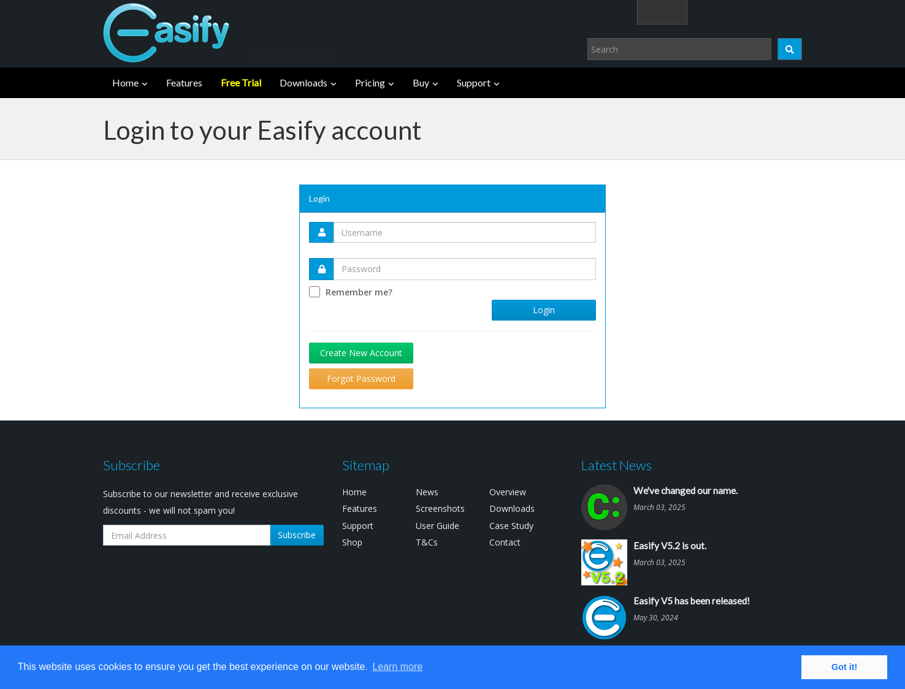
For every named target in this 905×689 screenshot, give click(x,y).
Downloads (303, 82)
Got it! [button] (844, 667)
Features (184, 82)
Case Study (511, 525)
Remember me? (359, 292)
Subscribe (297, 535)
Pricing (370, 82)
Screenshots (440, 508)
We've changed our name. (685, 490)
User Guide (437, 525)
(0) (783, 11)
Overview (507, 492)
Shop (352, 542)
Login (726, 11)
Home (125, 82)
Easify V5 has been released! (691, 600)
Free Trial (241, 82)
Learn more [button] (397, 666)
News (427, 492)
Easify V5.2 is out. (669, 545)
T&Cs (427, 542)
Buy (421, 82)
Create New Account (361, 353)
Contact (505, 542)
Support (474, 82)
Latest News (616, 465)
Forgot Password (361, 378)
